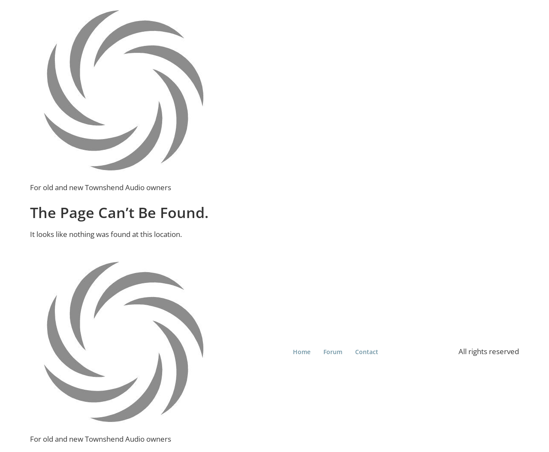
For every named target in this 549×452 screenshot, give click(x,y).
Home (302, 352)
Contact (366, 352)
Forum (332, 352)
